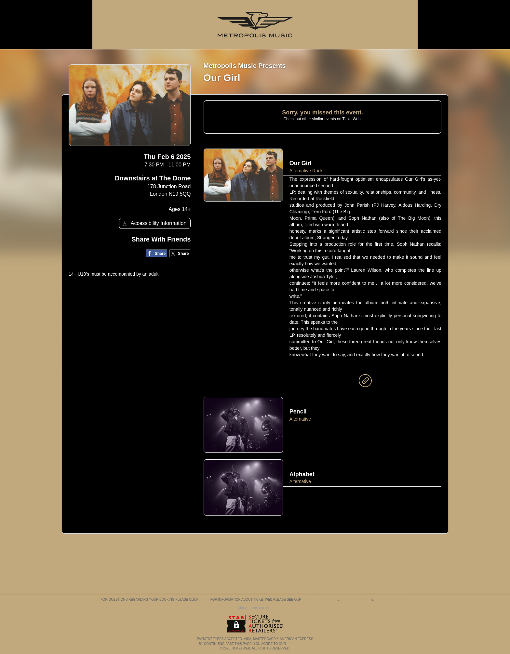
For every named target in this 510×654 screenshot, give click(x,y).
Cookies (347, 599)
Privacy (363, 599)
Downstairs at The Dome (153, 178)
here (203, 599)
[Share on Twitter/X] (180, 253)
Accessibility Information (154, 223)
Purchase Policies (391, 599)
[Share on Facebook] (157, 253)
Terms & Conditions (320, 599)
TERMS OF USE (299, 644)
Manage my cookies (255, 608)
